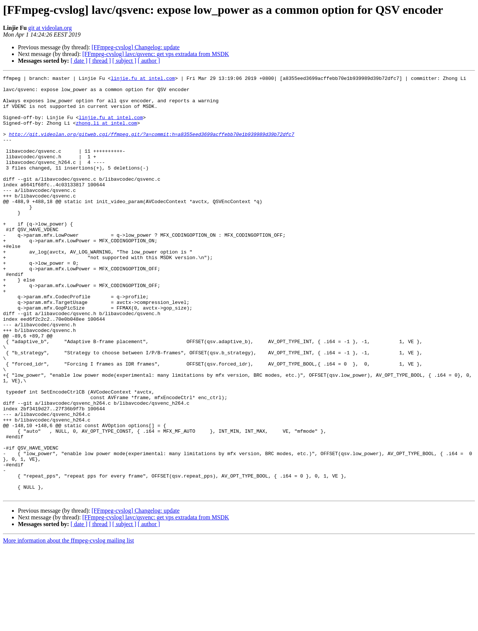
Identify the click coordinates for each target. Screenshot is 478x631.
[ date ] (79, 60)
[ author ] (149, 60)
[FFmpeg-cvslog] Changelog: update (135, 47)
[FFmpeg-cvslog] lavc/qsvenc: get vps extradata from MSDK (155, 54)
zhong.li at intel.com (106, 133)
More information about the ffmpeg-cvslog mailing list (68, 624)
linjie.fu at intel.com (143, 79)
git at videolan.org (50, 28)
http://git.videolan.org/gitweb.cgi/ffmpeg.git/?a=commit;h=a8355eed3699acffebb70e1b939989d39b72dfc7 (151, 146)
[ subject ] (124, 60)
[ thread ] (100, 60)
